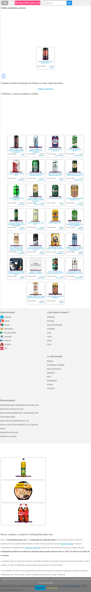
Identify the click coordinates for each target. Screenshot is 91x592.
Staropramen (79, 180)
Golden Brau (79, 155)
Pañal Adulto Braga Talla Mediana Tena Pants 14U (19, 405)
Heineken (21, 204)
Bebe (49, 376)
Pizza (49, 344)
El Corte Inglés (8, 332)
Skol (62, 204)
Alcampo (5, 344)
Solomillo (50, 321)
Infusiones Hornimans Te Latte (11, 409)
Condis (5, 325)
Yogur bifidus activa (7, 417)
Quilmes (41, 155)
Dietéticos (51, 373)
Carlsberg (41, 180)
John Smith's (59, 278)
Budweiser (21, 180)
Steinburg (41, 278)
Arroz (49, 332)
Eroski (4, 321)
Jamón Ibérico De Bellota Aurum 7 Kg (14, 420)
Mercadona (6, 329)
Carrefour (80, 204)
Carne (49, 336)
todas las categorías (33, 548)
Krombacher (79, 278)
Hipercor (5, 340)
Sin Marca (21, 253)
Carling (41, 253)
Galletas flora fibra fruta (9, 432)
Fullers (51, 67)
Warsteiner (40, 229)
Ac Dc (22, 155)
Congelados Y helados (55, 365)
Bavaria (22, 278)
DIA (3, 348)
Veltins (61, 180)
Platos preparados (54, 369)
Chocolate (51, 329)
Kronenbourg (59, 155)
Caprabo (5, 317)
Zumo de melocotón (54, 325)
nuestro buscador (67, 544)
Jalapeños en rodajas (8, 436)
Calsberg (80, 229)
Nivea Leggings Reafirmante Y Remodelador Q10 (19, 413)
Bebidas (50, 361)
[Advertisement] (45, 26)
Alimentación (52, 380)
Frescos (50, 384)
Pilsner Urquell (39, 204)
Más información (52, 588)
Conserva (51, 388)
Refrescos (51, 317)
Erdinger (41, 302)
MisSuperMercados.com (27, 2)
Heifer (61, 302)
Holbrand (21, 229)
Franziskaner (59, 253)
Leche (49, 340)
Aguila (61, 229)
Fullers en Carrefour (45, 89)
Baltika (80, 253)
